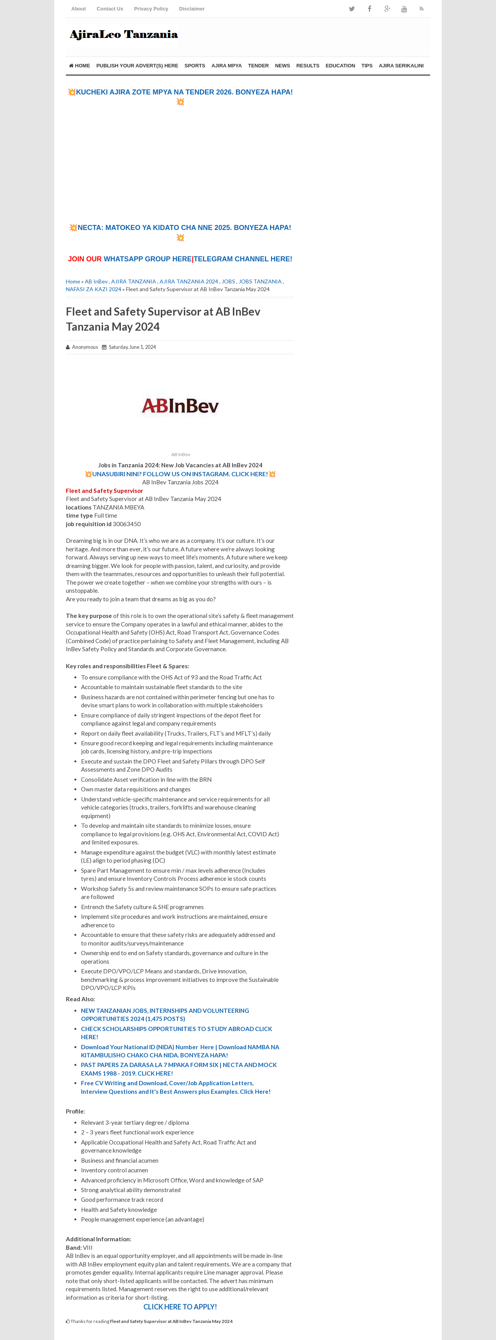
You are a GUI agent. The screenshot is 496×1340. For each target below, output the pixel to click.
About (78, 9)
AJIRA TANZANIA (133, 281)
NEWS (282, 66)
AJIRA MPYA (227, 66)
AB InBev (96, 281)
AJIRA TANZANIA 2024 (189, 281)
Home (79, 66)
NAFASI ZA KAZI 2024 (93, 289)
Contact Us (110, 9)
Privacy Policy (151, 9)
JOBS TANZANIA (260, 281)
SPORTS (194, 66)
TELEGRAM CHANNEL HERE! (243, 259)
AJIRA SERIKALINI (401, 66)
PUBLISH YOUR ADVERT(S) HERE (137, 66)
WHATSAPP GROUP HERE (148, 259)
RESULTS (308, 66)
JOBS (228, 281)
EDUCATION (340, 66)
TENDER (258, 66)
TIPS (367, 66)
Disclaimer (192, 9)
